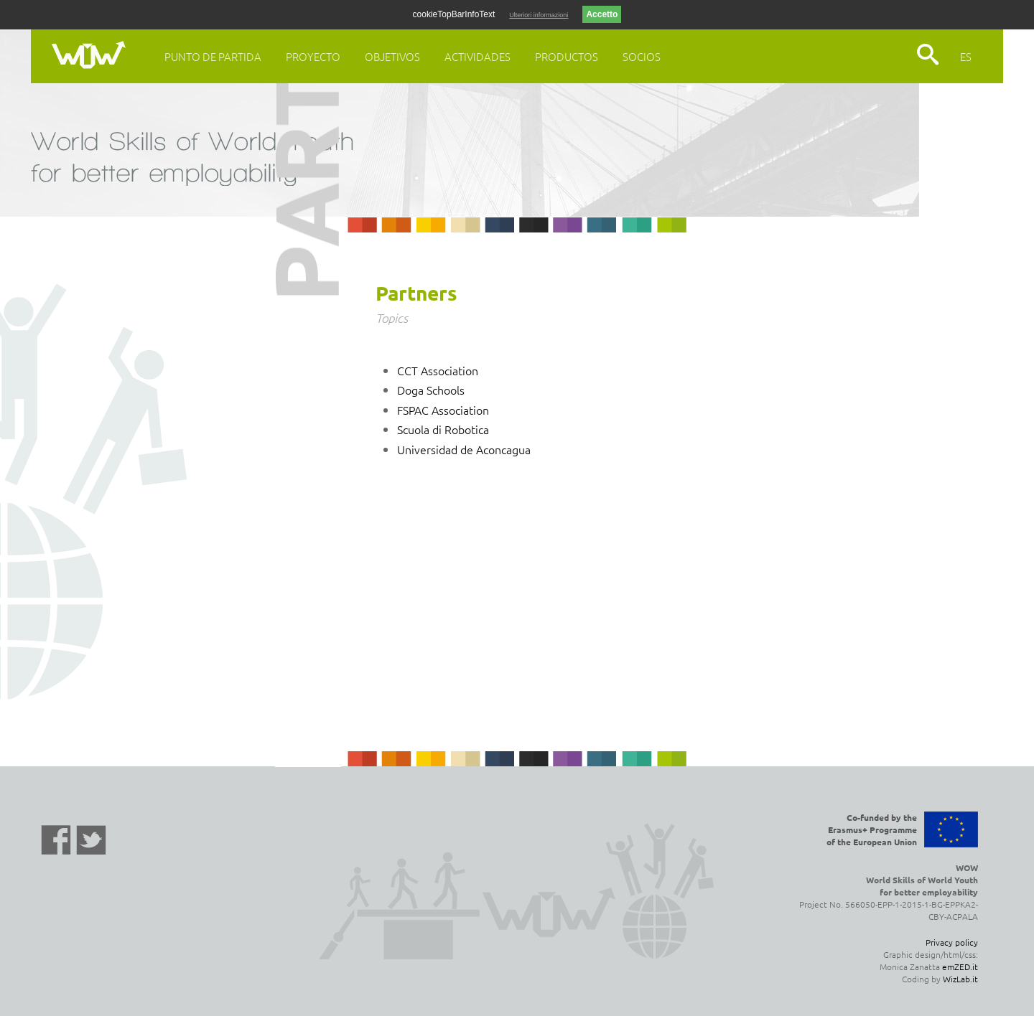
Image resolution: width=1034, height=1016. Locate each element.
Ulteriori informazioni (538, 15)
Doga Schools (431, 390)
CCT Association (437, 370)
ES (966, 56)
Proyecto (313, 56)
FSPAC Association (443, 410)
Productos (566, 56)
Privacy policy (952, 942)
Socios (642, 56)
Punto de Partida (212, 56)
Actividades (477, 56)
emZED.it (960, 966)
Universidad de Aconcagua (464, 449)
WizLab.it (960, 978)
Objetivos (392, 56)
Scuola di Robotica (443, 429)
